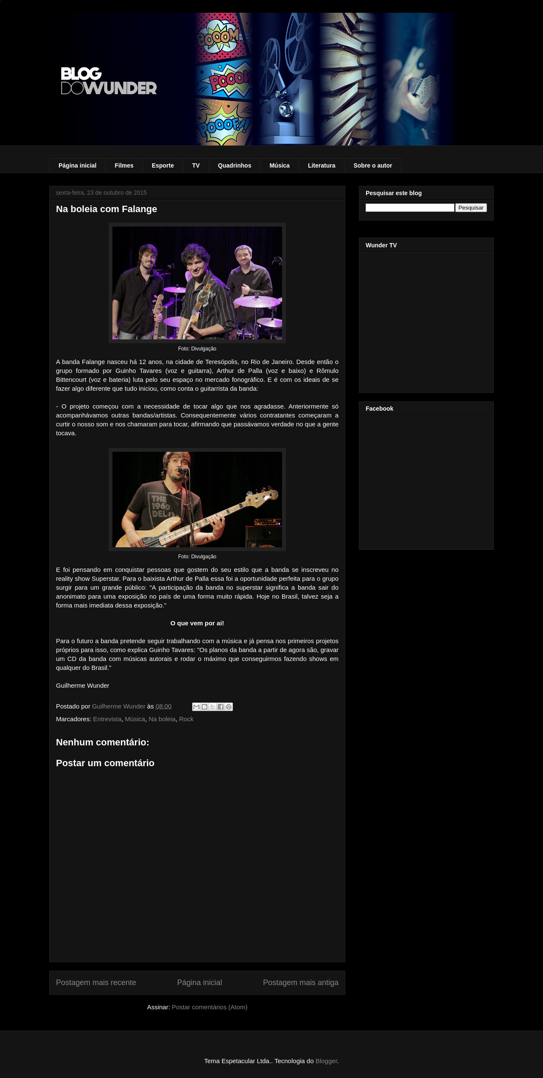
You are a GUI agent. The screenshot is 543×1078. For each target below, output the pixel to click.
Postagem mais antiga (301, 982)
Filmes (124, 165)
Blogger (326, 1060)
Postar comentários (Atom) (209, 1007)
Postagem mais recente (96, 982)
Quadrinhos (235, 165)
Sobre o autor (372, 165)
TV (196, 165)
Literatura (322, 165)
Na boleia (161, 718)
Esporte (163, 165)
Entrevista (107, 718)
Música (279, 165)
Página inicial (77, 165)
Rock (186, 718)
